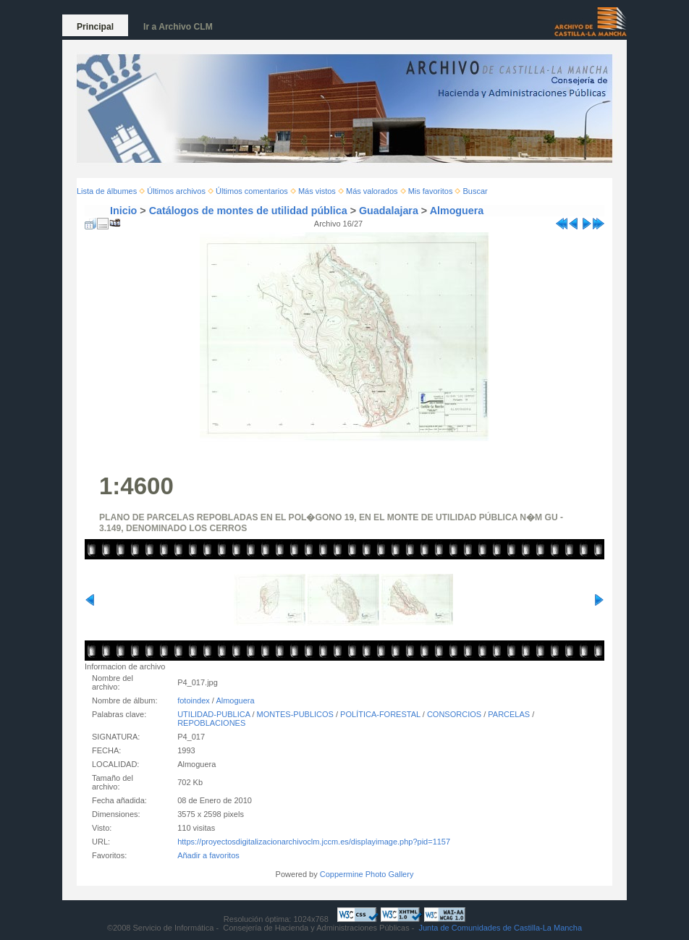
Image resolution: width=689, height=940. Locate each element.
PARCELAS (509, 714)
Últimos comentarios (252, 191)
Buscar (475, 191)
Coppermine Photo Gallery (367, 874)
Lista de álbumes (107, 191)
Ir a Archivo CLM (178, 27)
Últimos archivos (176, 191)
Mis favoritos (430, 191)
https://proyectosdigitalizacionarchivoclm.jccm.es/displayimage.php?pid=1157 (313, 841)
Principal (95, 27)
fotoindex (193, 700)
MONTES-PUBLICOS (295, 714)
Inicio (123, 210)
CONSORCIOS (454, 714)
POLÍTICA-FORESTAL (380, 714)
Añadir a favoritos (208, 855)
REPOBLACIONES (211, 723)
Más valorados (372, 191)
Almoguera (457, 210)
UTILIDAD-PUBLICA (213, 714)
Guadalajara (388, 210)
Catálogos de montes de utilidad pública (248, 210)
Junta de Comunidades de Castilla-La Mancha (500, 927)
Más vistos (317, 191)
